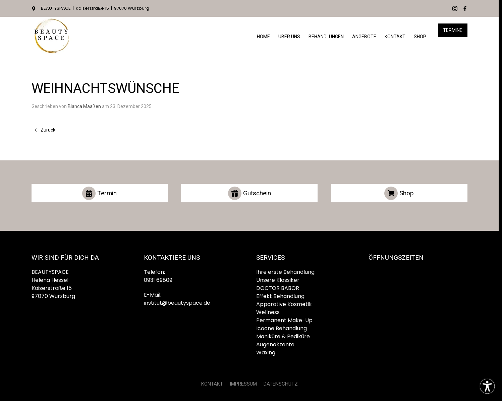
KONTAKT (212, 384)
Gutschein (249, 193)
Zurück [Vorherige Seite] (45, 130)
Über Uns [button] (289, 36)
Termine (452, 30)
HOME (263, 36)
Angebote (364, 36)
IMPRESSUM (243, 384)
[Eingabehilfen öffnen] (487, 386)
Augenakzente (275, 344)
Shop (420, 36)
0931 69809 (158, 280)
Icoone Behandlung (281, 328)
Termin (99, 193)
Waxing (265, 352)
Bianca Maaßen (84, 106)
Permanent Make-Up (284, 320)
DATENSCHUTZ (281, 384)
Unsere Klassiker (277, 280)
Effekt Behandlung (280, 296)
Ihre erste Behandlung (285, 272)
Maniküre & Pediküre (283, 336)
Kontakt (395, 36)
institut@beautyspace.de (177, 303)
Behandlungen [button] (326, 36)
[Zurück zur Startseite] (52, 37)
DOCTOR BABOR (277, 288)
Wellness (268, 312)
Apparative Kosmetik (284, 304)
